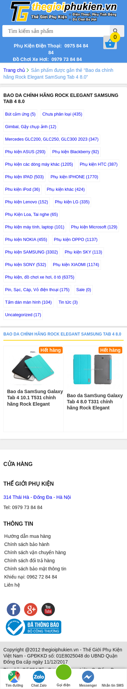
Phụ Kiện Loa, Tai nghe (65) (31, 214)
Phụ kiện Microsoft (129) (94, 227)
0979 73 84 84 (65, 59)
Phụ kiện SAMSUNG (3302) (31, 252)
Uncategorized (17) (23, 314)
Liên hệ (12, 585)
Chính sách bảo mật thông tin (35, 568)
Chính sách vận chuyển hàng (35, 552)
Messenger (88, 679)
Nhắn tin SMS (113, 679)
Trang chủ (14, 70)
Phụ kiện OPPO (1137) (76, 239)
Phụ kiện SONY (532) (25, 264)
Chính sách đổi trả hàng (29, 560)
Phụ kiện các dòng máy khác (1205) (39, 164)
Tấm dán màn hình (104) (28, 302)
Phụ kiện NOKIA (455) (26, 239)
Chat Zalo (39, 679)
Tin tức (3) (68, 302)
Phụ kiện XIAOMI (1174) (76, 264)
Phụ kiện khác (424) (66, 189)
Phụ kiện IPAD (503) (24, 177)
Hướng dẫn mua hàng (27, 536)
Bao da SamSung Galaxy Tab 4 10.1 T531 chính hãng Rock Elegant (35, 397)
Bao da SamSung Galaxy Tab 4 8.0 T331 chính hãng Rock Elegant (95, 401)
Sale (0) (83, 289)
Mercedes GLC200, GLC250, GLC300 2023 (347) (52, 139)
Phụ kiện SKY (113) (83, 252)
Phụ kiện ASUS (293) (25, 151)
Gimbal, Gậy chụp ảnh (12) (30, 126)
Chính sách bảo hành (26, 544)
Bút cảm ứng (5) (20, 114)
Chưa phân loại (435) (62, 114)
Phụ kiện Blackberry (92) (75, 151)
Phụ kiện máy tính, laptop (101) (34, 227)
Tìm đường (14, 679)
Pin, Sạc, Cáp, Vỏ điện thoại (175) (37, 289)
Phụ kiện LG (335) (72, 202)
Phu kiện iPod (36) (22, 189)
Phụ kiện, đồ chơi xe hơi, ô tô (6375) (39, 277)
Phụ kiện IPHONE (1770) (74, 177)
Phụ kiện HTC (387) (99, 164)
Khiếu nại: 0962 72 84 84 (30, 577)
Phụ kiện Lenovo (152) (26, 202)
